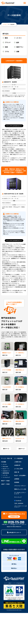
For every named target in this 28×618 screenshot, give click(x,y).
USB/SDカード (6, 471)
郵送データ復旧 (5, 481)
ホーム (4, 24)
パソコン (5, 464)
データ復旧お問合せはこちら (14, 515)
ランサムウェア (6, 477)
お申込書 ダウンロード (14, 532)
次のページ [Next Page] (21, 448)
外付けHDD (5, 466)
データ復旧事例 (18, 458)
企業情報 (16, 479)
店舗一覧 (16, 472)
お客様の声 (17, 465)
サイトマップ (17, 497)
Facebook (17, 500)
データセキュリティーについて (20, 493)
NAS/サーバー (6, 468)
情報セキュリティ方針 (20, 489)
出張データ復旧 (5, 484)
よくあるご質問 (18, 469)
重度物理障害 (6, 473)
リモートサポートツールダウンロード (20, 506)
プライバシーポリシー (20, 486)
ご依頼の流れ (17, 462)
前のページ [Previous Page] (6, 448)
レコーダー (5, 475)
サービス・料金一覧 (6, 458)
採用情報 (16, 482)
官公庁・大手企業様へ (20, 475)
